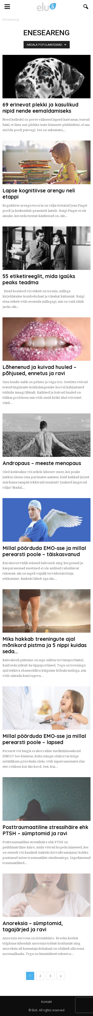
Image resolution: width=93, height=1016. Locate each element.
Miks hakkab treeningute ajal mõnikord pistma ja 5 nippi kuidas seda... (44, 645)
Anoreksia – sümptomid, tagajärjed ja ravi (32, 926)
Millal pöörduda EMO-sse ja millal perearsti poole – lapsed (44, 739)
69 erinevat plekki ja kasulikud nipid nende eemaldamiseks (40, 107)
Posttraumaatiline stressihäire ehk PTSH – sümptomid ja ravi (45, 830)
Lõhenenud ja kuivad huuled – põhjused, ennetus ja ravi (39, 370)
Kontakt (46, 1002)
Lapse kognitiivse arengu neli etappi (38, 193)
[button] (86, 6)
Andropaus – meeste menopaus (41, 463)
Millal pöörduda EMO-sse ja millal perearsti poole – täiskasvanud (44, 551)
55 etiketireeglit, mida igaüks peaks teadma (38, 279)
